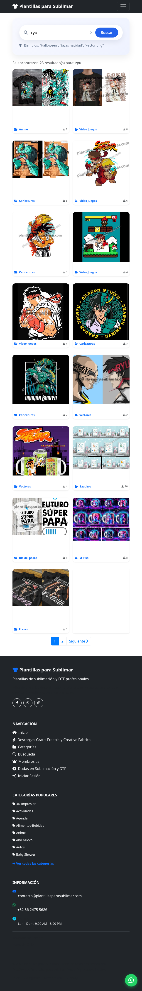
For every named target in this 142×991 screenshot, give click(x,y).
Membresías (25, 761)
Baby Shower (23, 854)
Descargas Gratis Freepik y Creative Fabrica (51, 739)
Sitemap (72, 978)
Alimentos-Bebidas (28, 825)
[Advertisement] (101, 601)
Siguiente (78, 641)
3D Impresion (24, 804)
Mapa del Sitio (23, 944)
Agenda (20, 818)
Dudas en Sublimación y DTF (39, 768)
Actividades (22, 811)
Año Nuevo (22, 840)
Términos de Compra (28, 938)
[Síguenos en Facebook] (17, 702)
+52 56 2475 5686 (32, 909)
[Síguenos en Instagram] (38, 702)
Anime (19, 833)
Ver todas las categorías (33, 863)
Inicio (20, 732)
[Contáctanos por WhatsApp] (27, 702)
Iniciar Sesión (26, 775)
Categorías (24, 746)
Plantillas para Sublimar (42, 6)
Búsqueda (23, 754)
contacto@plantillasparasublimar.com (50, 895)
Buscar (107, 32)
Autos (18, 847)
